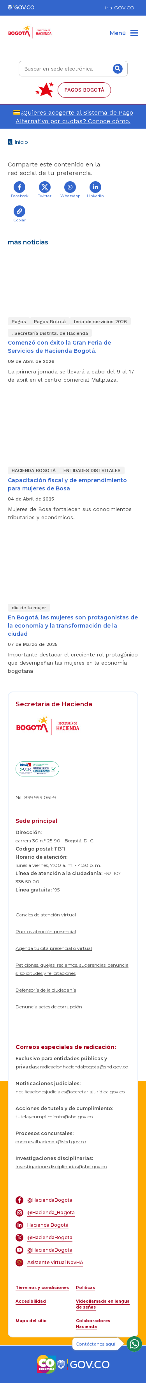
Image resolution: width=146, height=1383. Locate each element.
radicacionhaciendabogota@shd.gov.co (84, 1067)
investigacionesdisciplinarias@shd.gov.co (61, 1166)
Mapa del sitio (31, 1320)
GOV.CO (124, 8)
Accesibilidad (31, 1301)
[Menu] (124, 33)
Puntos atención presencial (46, 931)
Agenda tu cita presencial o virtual (54, 948)
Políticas (85, 1287)
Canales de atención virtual (46, 915)
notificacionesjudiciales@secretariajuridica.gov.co (70, 1092)
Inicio (18, 143)
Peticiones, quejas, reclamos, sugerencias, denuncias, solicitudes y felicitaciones (72, 969)
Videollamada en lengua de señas (103, 1304)
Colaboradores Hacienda (93, 1323)
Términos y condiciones (42, 1287)
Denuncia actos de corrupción (49, 1007)
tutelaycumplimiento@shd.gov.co (54, 1116)
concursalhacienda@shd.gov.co (51, 1141)
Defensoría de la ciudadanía (46, 990)
